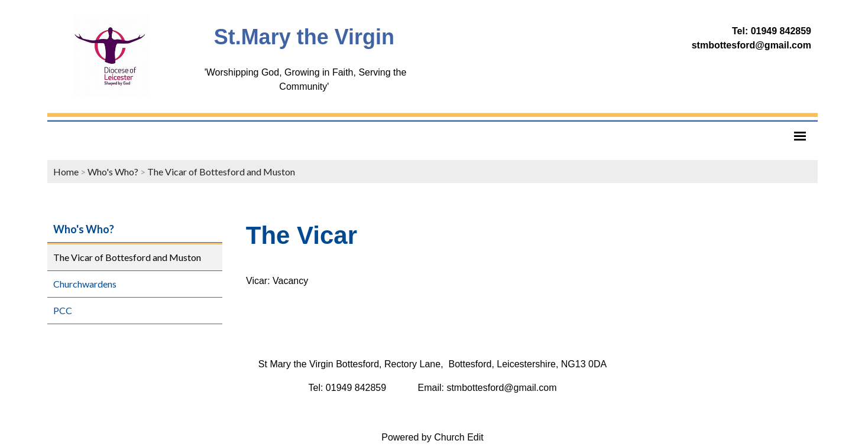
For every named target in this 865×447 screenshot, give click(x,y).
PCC (62, 310)
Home (66, 171)
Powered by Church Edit (432, 437)
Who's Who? (113, 171)
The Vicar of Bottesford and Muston (221, 171)
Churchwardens (84, 283)
